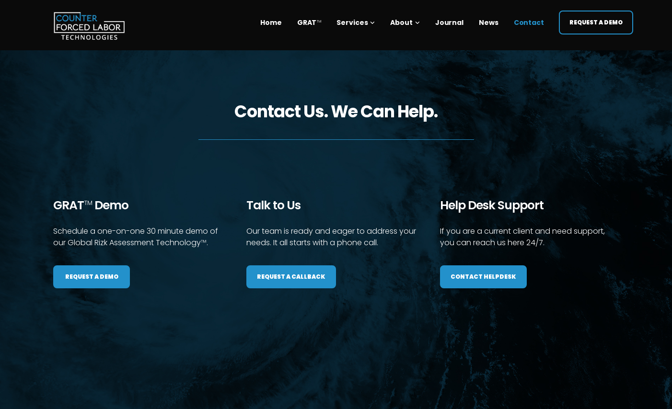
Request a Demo (596, 19)
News (488, 19)
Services (352, 19)
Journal (449, 19)
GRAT (309, 19)
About (401, 19)
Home (271, 19)
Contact (529, 19)
